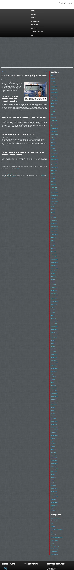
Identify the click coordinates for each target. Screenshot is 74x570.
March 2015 (53, 441)
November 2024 (54, 127)
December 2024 (54, 124)
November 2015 (54, 420)
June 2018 (53, 336)
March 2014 (53, 474)
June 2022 (53, 205)
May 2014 (53, 469)
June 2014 (53, 466)
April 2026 (53, 81)
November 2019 (54, 289)
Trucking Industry (9, 173)
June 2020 (53, 270)
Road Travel (53, 519)
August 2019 (54, 298)
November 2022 (54, 192)
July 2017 (53, 365)
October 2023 (54, 162)
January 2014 (54, 479)
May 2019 (53, 306)
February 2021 (54, 249)
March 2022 (53, 214)
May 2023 (53, 176)
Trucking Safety (54, 536)
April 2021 (53, 243)
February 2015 (54, 444)
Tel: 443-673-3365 (50, 557)
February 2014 (54, 477)
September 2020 (54, 262)
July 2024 (53, 138)
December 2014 (54, 450)
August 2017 (54, 363)
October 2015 (54, 422)
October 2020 (54, 260)
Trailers (52, 530)
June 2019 (53, 303)
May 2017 (53, 371)
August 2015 (54, 428)
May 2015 (53, 436)
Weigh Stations (54, 541)
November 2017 (54, 355)
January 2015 (54, 447)
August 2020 (54, 265)
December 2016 (54, 384)
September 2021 (54, 230)
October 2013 (54, 488)
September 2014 (54, 458)
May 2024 (53, 143)
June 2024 (53, 140)
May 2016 (53, 403)
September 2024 (54, 132)
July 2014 (53, 463)
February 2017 (54, 379)
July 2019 (53, 300)
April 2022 (53, 211)
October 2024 (54, 129)
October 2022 (54, 195)
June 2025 (53, 108)
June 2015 (53, 433)
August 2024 (54, 135)
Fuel (52, 511)
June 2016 (53, 401)
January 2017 (54, 382)
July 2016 (53, 398)
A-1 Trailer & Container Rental (46, 565)
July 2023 (53, 170)
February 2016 (54, 412)
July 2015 (53, 431)
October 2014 (54, 455)
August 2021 (54, 233)
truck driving (16, 173)
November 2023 (54, 159)
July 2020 (53, 268)
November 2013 (54, 485)
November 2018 (54, 322)
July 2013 (53, 496)
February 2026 (54, 86)
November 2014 (54, 452)
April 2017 (53, 374)
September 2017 (54, 360)
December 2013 (54, 482)
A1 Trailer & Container (37, 31)
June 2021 (53, 238)
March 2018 (53, 344)
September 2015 (54, 425)
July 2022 (53, 203)
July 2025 (53, 105)
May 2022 (53, 208)
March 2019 (53, 311)
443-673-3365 (66, 2)
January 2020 (54, 284)
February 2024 (54, 151)
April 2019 (53, 309)
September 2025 (54, 100)
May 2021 (53, 241)
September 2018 (54, 327)
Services (33, 17)
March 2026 (53, 83)
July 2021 (53, 235)
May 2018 (53, 338)
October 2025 (54, 97)
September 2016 (54, 393)
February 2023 (54, 184)
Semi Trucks (53, 522)
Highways (53, 514)
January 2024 (54, 154)
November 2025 (54, 94)
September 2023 (54, 165)
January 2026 (54, 89)
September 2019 (54, 295)
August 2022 (54, 200)
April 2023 (53, 178)
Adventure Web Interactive (54, 569)
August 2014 (54, 460)
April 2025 (53, 113)
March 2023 (53, 181)
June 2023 (53, 173)
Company (33, 14)
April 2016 (53, 406)
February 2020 (54, 281)
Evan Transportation (55, 506)
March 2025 (53, 116)
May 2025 (53, 110)
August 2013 (54, 493)
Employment (34, 24)
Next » (46, 71)
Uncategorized (54, 538)
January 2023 (54, 186)
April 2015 (53, 439)
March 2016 (53, 409)
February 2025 (54, 119)
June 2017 (53, 368)
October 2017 (54, 357)
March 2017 (53, 376)
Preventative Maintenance (56, 517)
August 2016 (54, 395)
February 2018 (54, 346)
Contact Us (34, 28)
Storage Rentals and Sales (56, 525)
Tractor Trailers (54, 527)
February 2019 (54, 314)
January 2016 (54, 414)
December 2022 (54, 189)
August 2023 (54, 167)
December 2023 (54, 156)
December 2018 (54, 319)
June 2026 (53, 75)
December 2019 (54, 287)
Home (32, 10)
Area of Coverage (35, 21)
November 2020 (54, 257)
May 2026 (53, 78)
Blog (32, 35)
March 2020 (53, 279)
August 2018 (54, 330)
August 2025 (54, 102)
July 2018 (53, 333)
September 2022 (54, 197)
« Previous (4, 71)
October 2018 (54, 325)
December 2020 (54, 254)
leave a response (7, 176)
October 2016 (54, 390)
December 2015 (54, 417)
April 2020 (53, 276)
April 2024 (53, 146)
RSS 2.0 (43, 175)
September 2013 (54, 490)
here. (18, 168)
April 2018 (53, 341)
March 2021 (53, 246)
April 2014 (53, 471)
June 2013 (53, 498)
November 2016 (54, 387)
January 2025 (54, 121)
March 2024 (53, 148)
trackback (13, 176)
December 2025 (54, 91)
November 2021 (54, 224)
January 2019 (54, 317)
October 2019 (54, 292)
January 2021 (54, 251)
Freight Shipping (54, 508)
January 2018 (54, 349)
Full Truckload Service (56, 565)
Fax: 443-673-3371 (50, 558)
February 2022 (54, 216)
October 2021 (54, 227)
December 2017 (54, 352)
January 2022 (54, 219)
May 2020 (53, 273)
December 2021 (54, 222)
